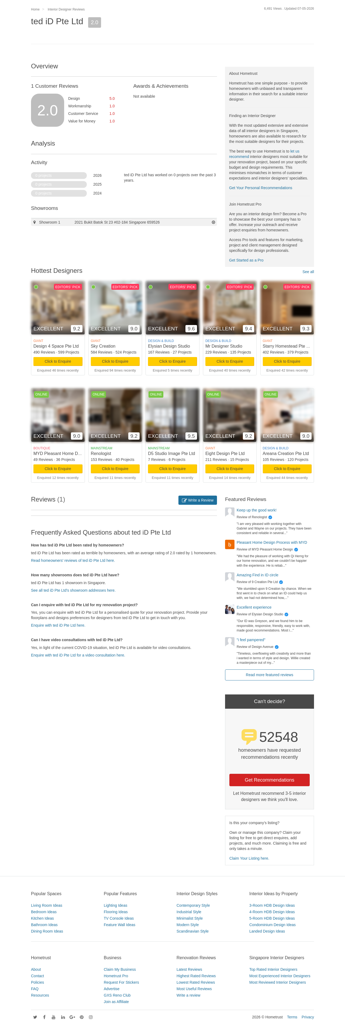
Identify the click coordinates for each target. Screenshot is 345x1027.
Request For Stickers (121, 982)
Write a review (188, 995)
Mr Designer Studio (223, 346)
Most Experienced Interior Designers (279, 976)
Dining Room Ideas (47, 931)
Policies (37, 982)
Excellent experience (254, 607)
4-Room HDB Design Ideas (272, 912)
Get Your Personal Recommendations (260, 188)
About (36, 969)
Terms (292, 1017)
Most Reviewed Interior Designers (277, 982)
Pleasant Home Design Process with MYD (272, 542)
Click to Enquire (58, 361)
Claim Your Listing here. (249, 858)
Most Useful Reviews (194, 989)
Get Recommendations (269, 780)
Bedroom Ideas (44, 912)
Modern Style (188, 925)
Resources (40, 995)
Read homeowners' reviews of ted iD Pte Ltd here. (73, 560)
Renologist (101, 453)
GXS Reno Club (117, 995)
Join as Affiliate (116, 1002)
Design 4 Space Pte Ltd (56, 346)
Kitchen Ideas (42, 918)
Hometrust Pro (116, 976)
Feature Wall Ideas (119, 925)
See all (308, 272)
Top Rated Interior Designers (273, 969)
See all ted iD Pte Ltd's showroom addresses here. (73, 590)
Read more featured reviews (269, 675)
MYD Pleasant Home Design (60, 453)
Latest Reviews (189, 969)
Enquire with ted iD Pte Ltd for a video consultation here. (78, 655)
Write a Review (197, 500)
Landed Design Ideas (267, 931)
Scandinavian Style (193, 931)
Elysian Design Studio (169, 346)
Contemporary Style (193, 905)
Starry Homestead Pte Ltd (287, 346)
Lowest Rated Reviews (196, 982)
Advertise (111, 989)
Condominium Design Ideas (272, 925)
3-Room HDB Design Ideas (272, 905)
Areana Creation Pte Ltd (286, 453)
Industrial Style (189, 912)
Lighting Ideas (115, 905)
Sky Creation (103, 346)
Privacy (308, 1017)
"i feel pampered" (251, 640)
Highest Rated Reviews (196, 976)
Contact (37, 976)
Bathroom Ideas (44, 925)
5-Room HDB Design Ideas (272, 918)
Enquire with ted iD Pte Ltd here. (58, 625)
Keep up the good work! (257, 510)
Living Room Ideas (46, 905)
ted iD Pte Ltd (57, 21)
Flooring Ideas (116, 912)
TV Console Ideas (119, 918)
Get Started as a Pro (246, 260)
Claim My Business (120, 969)
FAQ (35, 989)
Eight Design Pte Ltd (225, 453)
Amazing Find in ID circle (257, 575)
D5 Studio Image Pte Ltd (171, 453)
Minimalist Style (190, 918)
